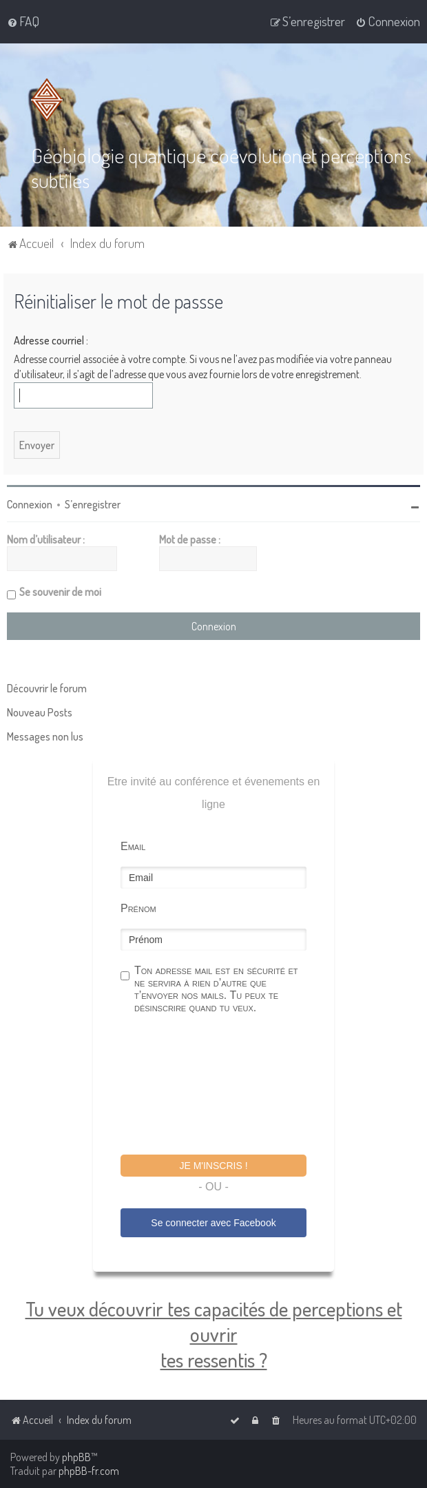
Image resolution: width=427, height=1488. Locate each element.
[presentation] (225, 1085)
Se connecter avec (213, 1222)
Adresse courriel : (51, 339)
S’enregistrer (93, 503)
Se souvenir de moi (60, 591)
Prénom (138, 907)
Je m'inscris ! (213, 1164)
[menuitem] (23, 21)
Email (133, 845)
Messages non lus (45, 736)
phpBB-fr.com (89, 1471)
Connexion (29, 503)
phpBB (76, 1457)
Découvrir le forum (47, 687)
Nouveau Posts (39, 712)
